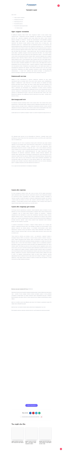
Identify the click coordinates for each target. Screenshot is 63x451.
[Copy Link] (31, 417)
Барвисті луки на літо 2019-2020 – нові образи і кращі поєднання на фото (30, 442)
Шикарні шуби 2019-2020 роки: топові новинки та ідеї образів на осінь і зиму (45, 442)
